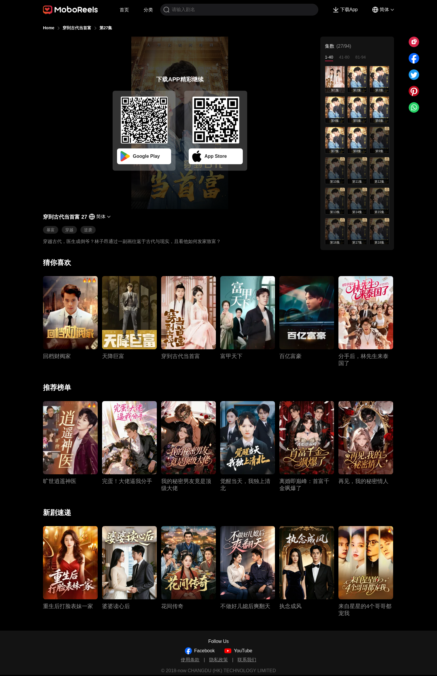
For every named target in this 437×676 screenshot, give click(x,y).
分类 (148, 9)
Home (48, 27)
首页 (124, 9)
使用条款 (190, 659)
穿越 (69, 229)
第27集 (105, 27)
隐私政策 (218, 659)
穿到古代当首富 (77, 27)
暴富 (51, 229)
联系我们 (247, 659)
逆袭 (88, 229)
